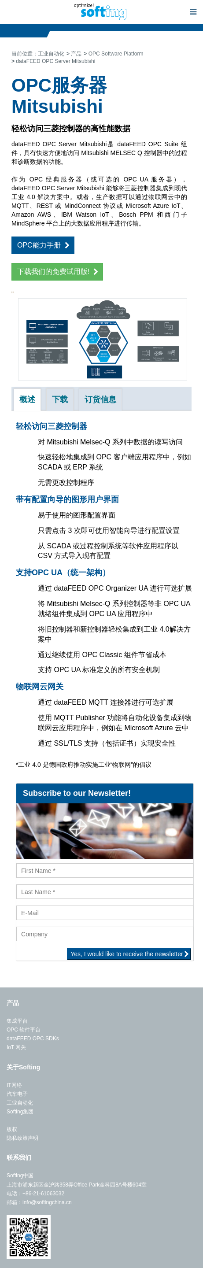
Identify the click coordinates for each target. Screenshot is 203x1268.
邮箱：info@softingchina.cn (39, 1202)
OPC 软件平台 (24, 1030)
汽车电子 (17, 1094)
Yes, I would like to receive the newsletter (126, 953)
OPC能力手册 (39, 245)
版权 (12, 1129)
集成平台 (17, 1021)
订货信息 (100, 399)
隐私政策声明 (22, 1138)
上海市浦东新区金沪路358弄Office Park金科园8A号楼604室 (77, 1185)
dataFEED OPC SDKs (33, 1038)
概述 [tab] (27, 399)
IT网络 (14, 1085)
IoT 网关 (16, 1047)
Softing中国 (20, 1175)
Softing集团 (20, 1112)
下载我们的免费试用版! (53, 271)
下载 (60, 399)
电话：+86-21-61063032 (35, 1193)
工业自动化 (20, 1103)
